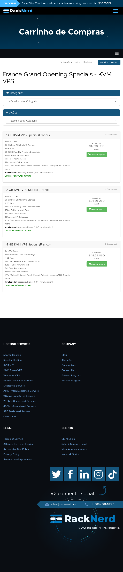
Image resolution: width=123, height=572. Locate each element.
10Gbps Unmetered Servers (19, 395)
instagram (98, 469)
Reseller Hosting (12, 360)
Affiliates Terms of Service (18, 443)
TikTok (110, 469)
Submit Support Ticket (74, 443)
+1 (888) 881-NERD (101, 504)
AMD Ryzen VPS (12, 370)
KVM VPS (8, 365)
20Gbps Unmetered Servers (19, 401)
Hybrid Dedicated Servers (18, 380)
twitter (54, 469)
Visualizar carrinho (109, 62)
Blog (64, 354)
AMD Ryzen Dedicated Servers (21, 390)
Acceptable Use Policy (16, 449)
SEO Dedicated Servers (16, 411)
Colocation (9, 416)
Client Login (68, 438)
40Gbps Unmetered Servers (19, 406)
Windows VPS (11, 375)
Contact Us (68, 370)
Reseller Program (71, 380)
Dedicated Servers (14, 385)
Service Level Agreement (17, 459)
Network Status (70, 454)
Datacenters (68, 365)
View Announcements (74, 449)
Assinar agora (96, 154)
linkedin (83, 469)
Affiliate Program (71, 375)
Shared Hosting (12, 354)
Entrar (78, 62)
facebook (70, 469)
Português (66, 62)
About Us (67, 360)
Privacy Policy (11, 454)
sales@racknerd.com (64, 504)
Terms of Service (13, 438)
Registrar (88, 62)
